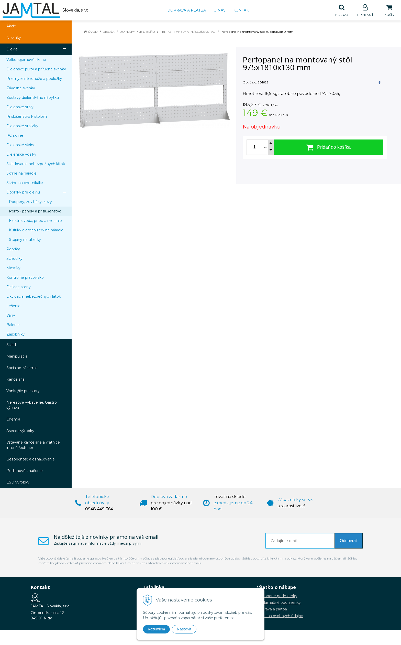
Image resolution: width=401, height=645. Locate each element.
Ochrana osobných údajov (280, 616)
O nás (220, 10)
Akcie (11, 26)
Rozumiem (156, 629)
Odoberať (348, 541)
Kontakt (242, 10)
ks (264, 147)
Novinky (13, 38)
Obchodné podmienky (277, 596)
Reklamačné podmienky (279, 602)
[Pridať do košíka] (328, 147)
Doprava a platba (186, 10)
